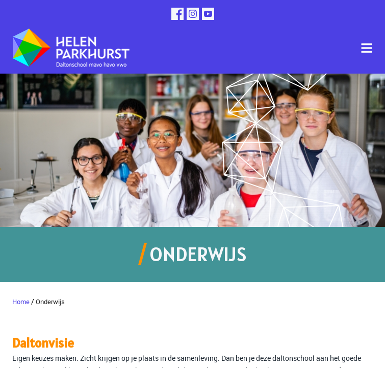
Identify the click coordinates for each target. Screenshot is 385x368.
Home (21, 301)
